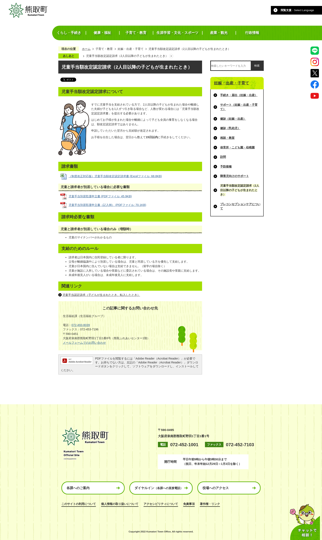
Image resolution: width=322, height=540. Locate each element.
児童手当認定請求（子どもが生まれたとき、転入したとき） (101, 294)
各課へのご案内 (78, 488)
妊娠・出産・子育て (131, 49)
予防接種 (226, 166)
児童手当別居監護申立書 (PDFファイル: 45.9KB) (100, 196)
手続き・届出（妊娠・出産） (239, 95)
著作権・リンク (210, 504)
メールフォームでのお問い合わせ (84, 342)
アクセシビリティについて (161, 504)
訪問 (223, 157)
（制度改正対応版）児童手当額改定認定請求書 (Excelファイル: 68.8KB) (115, 176)
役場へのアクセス (215, 488)
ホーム (86, 49)
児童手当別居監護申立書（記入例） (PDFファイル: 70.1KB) (107, 205)
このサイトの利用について (78, 504)
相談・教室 (227, 137)
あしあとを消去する (171, 56)
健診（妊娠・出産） (233, 118)
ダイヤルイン (159, 488)
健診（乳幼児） (230, 128)
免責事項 (189, 504)
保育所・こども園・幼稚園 (237, 147)
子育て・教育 (104, 49)
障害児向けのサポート (234, 176)
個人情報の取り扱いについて (119, 504)
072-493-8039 (80, 325)
